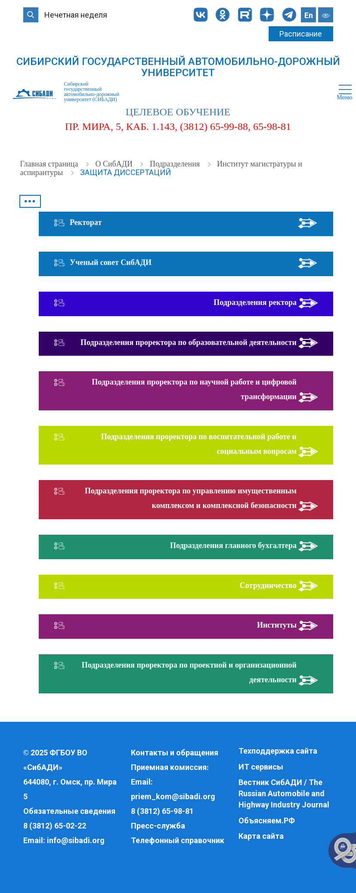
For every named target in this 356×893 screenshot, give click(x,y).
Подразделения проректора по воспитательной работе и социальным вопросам (199, 444)
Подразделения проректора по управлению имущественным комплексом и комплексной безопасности (191, 498)
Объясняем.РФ (266, 820)
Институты (277, 625)
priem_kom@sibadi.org (173, 796)
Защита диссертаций (125, 172)
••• (30, 201)
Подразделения (176, 164)
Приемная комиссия (169, 767)
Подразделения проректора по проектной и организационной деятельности (189, 672)
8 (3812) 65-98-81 (162, 811)
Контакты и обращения (174, 752)
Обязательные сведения (69, 811)
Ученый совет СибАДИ (111, 262)
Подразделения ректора (255, 302)
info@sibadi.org (76, 840)
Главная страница (50, 164)
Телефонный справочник (177, 840)
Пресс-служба (158, 825)
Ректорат (86, 222)
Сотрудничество (268, 585)
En (308, 15)
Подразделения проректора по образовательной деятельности (188, 342)
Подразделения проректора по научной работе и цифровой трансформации (194, 389)
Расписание (300, 33)
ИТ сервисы (260, 766)
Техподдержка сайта (277, 750)
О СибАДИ (114, 164)
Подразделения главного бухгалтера (233, 545)
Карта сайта (261, 836)
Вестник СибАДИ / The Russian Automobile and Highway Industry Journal (283, 793)
